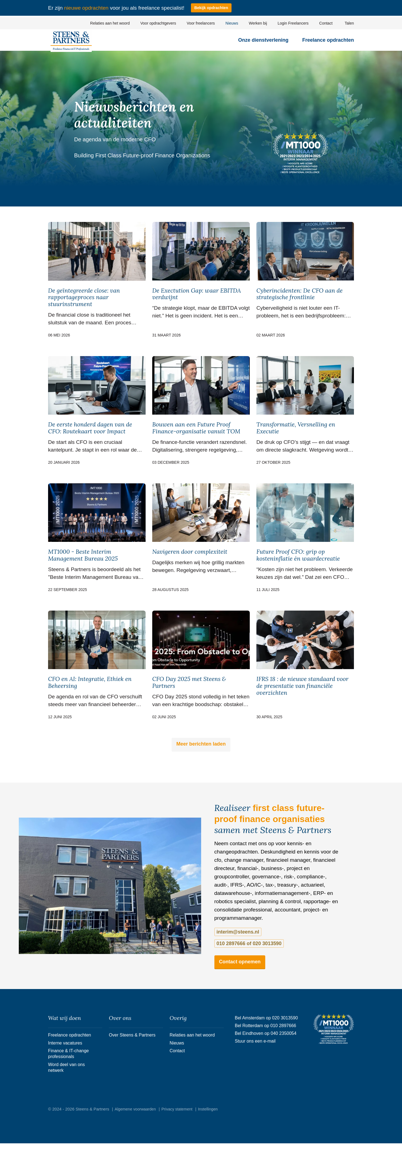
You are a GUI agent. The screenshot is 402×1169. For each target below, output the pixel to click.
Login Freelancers (293, 23)
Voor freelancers (201, 23)
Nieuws (231, 23)
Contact (325, 23)
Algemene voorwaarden (136, 1134)
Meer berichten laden (201, 767)
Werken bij (258, 23)
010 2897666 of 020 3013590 (302, 955)
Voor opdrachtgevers (158, 23)
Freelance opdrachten (328, 43)
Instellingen (213, 1134)
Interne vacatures (66, 1060)
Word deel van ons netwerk (67, 1091)
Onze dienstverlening (263, 43)
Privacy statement (180, 1134)
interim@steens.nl (237, 955)
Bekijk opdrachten (212, 7)
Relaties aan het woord (110, 23)
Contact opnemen (243, 974)
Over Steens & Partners (134, 1049)
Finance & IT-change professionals (69, 1074)
